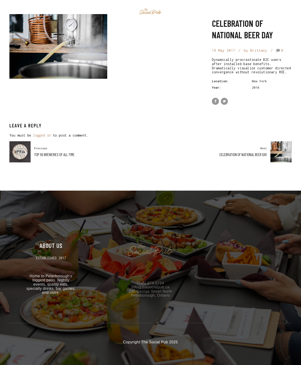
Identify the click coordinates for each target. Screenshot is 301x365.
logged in (42, 135)
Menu (177, 12)
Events (122, 12)
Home (102, 12)
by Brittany (255, 50)
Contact (197, 12)
